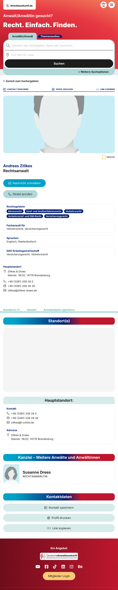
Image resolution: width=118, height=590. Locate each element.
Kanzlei (31, 310)
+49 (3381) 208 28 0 (20, 281)
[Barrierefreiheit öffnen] (103, 5)
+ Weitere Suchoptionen (93, 71)
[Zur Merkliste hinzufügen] (108, 157)
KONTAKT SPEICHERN (15, 89)
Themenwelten (50, 36)
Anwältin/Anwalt (22, 36)
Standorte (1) (11, 310)
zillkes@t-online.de (22, 422)
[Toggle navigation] (111, 5)
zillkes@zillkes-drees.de (22, 290)
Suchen (59, 63)
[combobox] (59, 46)
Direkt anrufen (20, 194)
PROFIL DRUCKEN (62, 89)
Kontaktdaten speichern (59, 310)
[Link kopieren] (59, 528)
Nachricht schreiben (24, 183)
